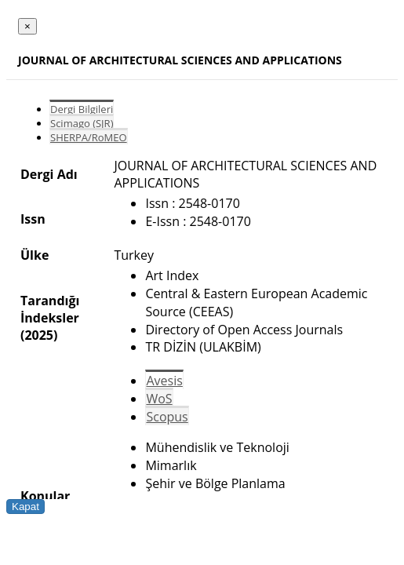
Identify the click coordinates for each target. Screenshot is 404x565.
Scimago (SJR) (81, 123)
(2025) (38, 335)
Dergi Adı (49, 174)
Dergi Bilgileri (81, 109)
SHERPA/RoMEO (88, 137)
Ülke (34, 255)
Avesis (164, 380)
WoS (159, 398)
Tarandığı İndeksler (49, 309)
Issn (32, 219)
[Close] (27, 26)
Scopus (166, 416)
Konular (45, 496)
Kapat (25, 506)
